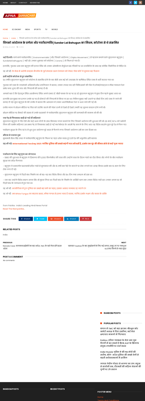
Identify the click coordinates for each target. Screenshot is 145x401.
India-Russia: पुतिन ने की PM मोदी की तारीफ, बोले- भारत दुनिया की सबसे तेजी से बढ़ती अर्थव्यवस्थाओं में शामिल (119, 85)
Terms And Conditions (108, 376)
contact (23, 3)
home (5, 3)
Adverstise (35, 3)
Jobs (100, 386)
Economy (16, 29)
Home (5, 29)
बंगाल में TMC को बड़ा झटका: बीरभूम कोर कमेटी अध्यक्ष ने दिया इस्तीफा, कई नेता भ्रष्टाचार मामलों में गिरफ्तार (119, 61)
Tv (46, 29)
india (27, 29)
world (55, 29)
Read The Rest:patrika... (14, 258)
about (13, 3)
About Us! (102, 389)
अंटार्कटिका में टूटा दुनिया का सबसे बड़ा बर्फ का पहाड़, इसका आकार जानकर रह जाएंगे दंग (49, 234)
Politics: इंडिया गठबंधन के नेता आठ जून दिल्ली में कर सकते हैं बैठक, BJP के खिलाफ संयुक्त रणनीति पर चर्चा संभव (119, 73)
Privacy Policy (104, 379)
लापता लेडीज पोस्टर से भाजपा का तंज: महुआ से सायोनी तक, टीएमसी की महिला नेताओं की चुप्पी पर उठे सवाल (120, 96)
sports (37, 29)
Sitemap (102, 383)
